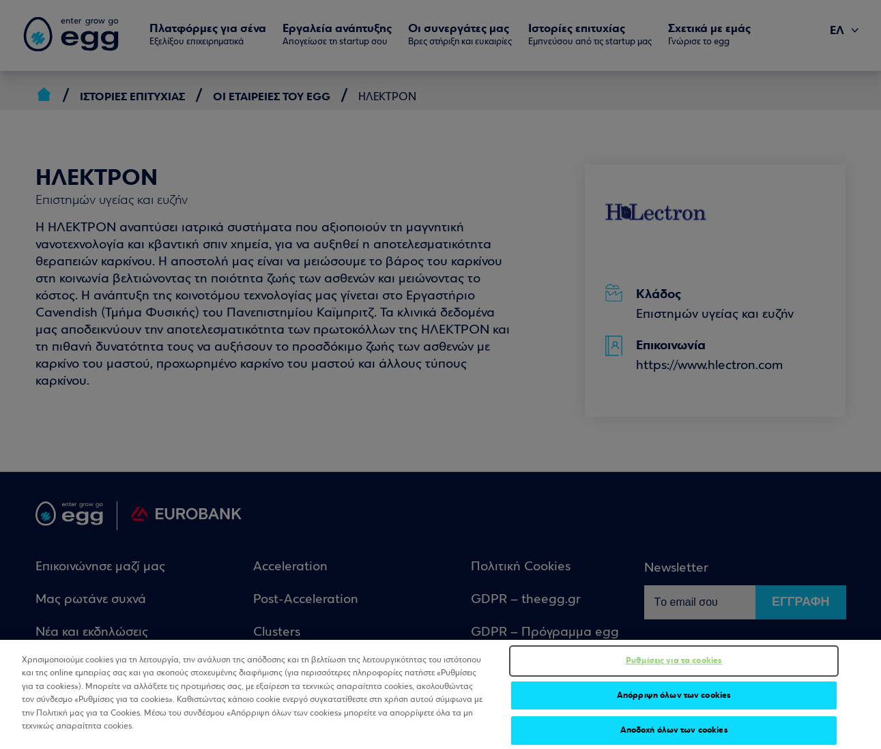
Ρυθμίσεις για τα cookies (674, 665)
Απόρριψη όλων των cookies (674, 700)
